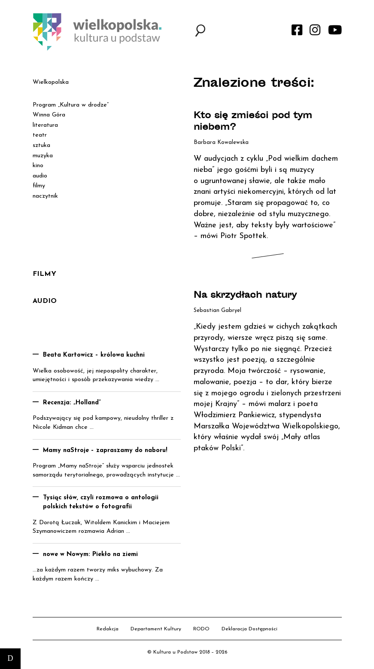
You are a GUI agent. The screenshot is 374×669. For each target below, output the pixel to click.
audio (40, 176)
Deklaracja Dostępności (249, 629)
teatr (40, 135)
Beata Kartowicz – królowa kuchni (94, 355)
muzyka (43, 156)
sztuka (41, 145)
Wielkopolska (51, 82)
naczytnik (45, 196)
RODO (201, 629)
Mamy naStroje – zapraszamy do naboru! (105, 450)
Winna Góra (49, 115)
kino (38, 165)
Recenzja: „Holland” (72, 403)
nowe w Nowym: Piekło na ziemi (90, 554)
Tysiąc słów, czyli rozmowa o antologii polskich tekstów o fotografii (100, 502)
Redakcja (108, 629)
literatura (45, 125)
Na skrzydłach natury (245, 295)
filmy (39, 186)
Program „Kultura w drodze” (71, 105)
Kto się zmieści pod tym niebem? (253, 122)
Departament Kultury (156, 629)
